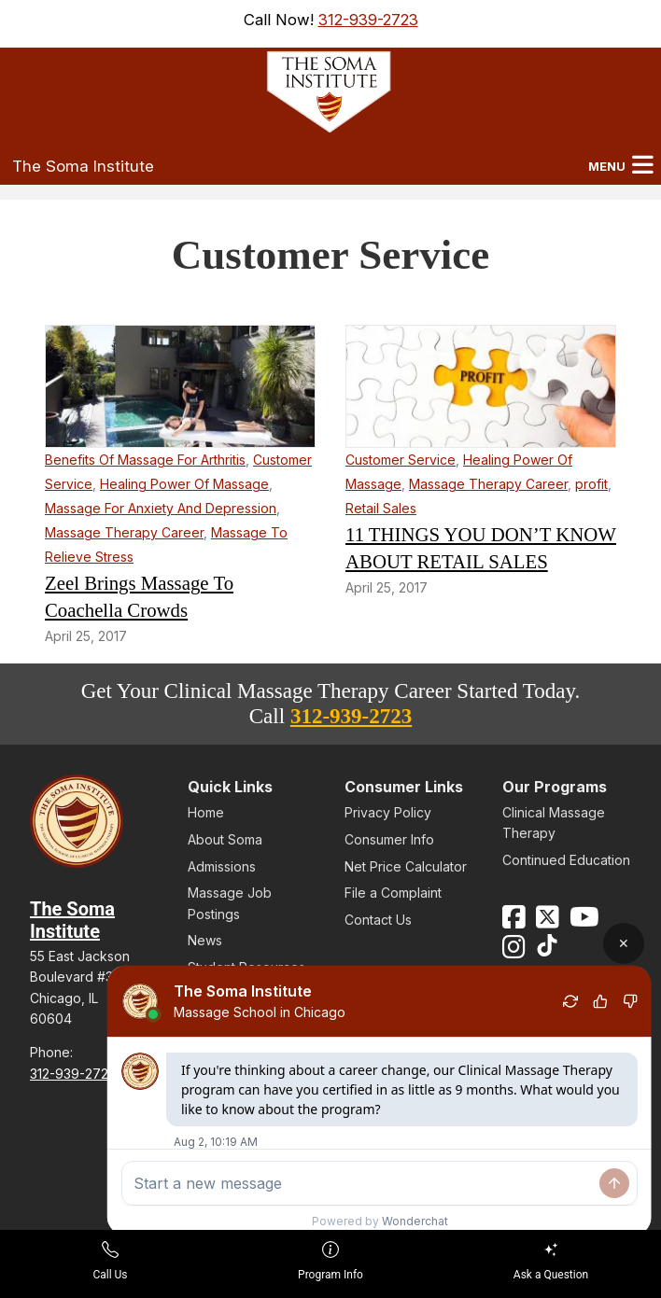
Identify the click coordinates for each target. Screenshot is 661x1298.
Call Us (109, 1261)
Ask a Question (550, 1261)
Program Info (330, 1261)
